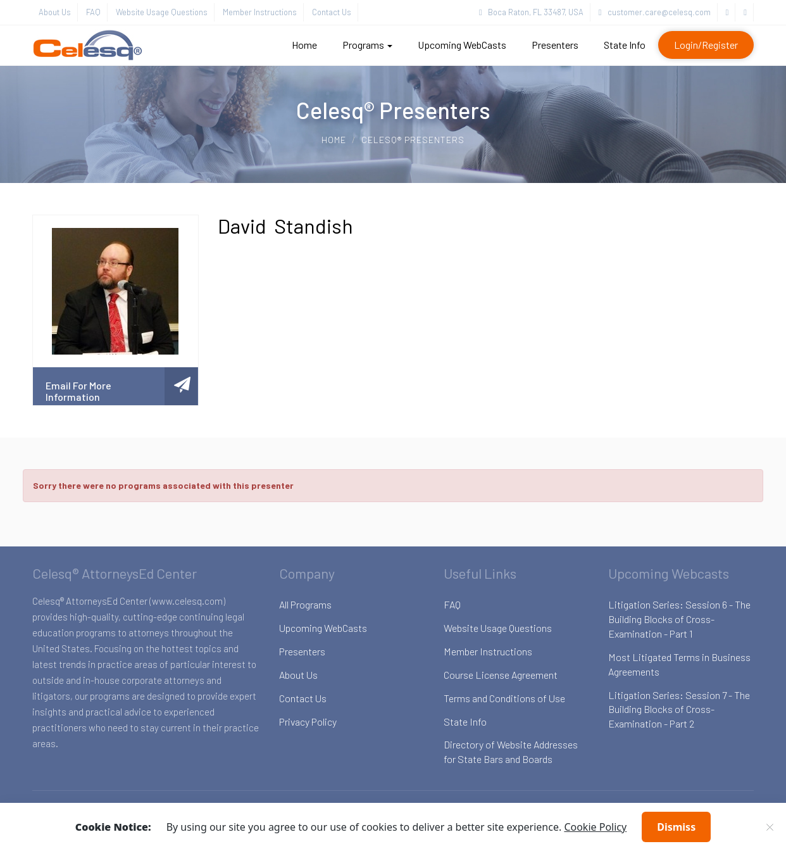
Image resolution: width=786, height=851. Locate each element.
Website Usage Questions (162, 12)
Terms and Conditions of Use (504, 698)
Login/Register (706, 45)
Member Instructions (260, 12)
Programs (367, 45)
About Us (55, 12)
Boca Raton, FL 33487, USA (531, 12)
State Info (625, 45)
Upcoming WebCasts (462, 45)
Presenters (555, 45)
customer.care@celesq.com (655, 12)
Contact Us (331, 12)
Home (304, 45)
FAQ (93, 12)
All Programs (305, 604)
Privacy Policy (308, 721)
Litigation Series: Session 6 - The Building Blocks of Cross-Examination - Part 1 (679, 619)
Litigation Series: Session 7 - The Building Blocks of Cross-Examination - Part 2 (679, 709)
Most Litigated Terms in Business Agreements (679, 664)
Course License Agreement (501, 675)
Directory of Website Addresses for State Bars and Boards (511, 751)
